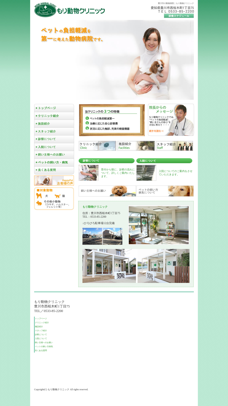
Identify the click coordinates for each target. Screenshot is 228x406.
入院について (41, 338)
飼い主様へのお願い (44, 342)
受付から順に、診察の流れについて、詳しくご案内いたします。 (118, 173)
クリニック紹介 (42, 322)
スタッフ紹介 (41, 330)
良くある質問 (41, 350)
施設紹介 (39, 326)
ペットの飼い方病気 (44, 346)
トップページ (41, 318)
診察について (41, 334)
